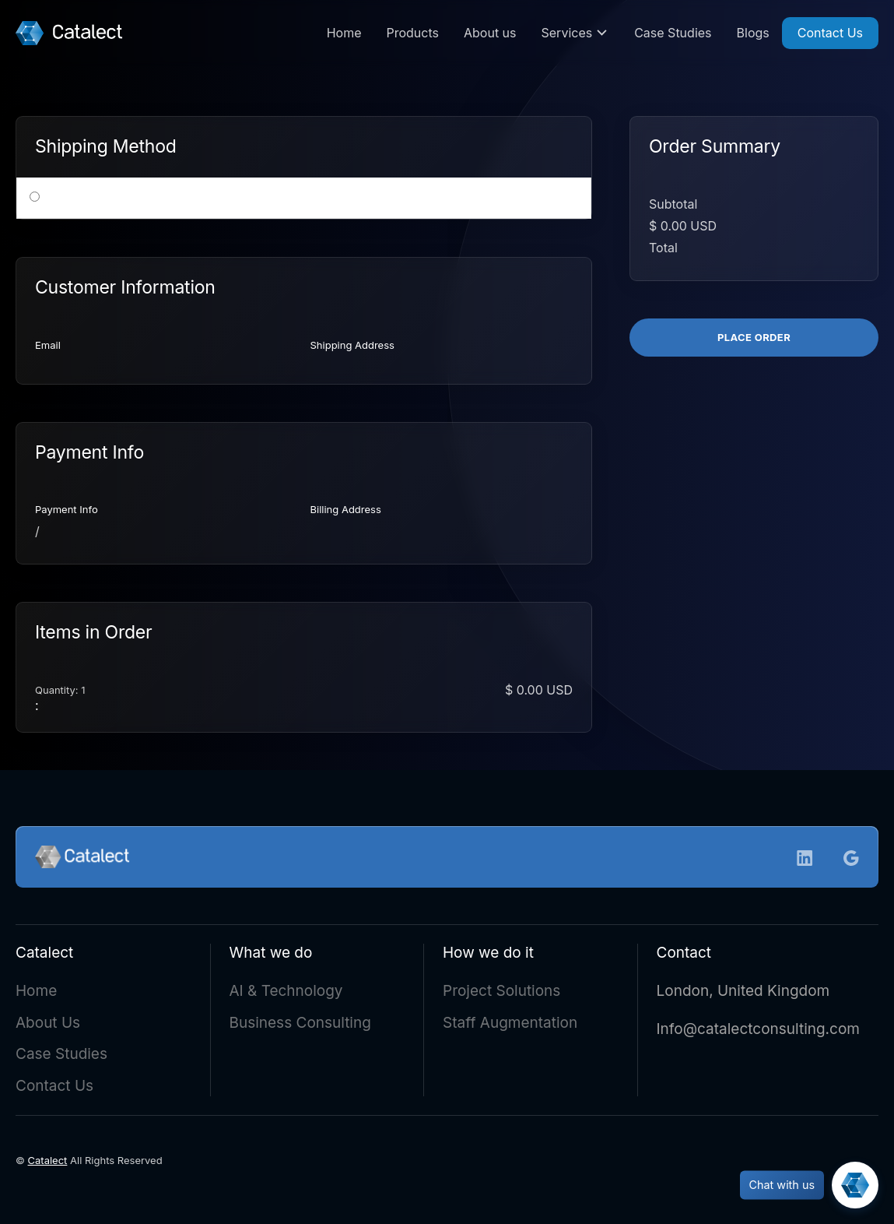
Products (412, 32)
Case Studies (672, 32)
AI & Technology (286, 994)
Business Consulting (300, 1026)
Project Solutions (501, 994)
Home (344, 32)
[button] (576, 33)
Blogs (753, 32)
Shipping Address (352, 345)
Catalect (48, 1163)
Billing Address (345, 509)
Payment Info (66, 509)
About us (490, 32)
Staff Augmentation (510, 1026)
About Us (48, 1026)
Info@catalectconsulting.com (758, 1032)
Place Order (754, 337)
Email (48, 345)
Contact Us (830, 32)
